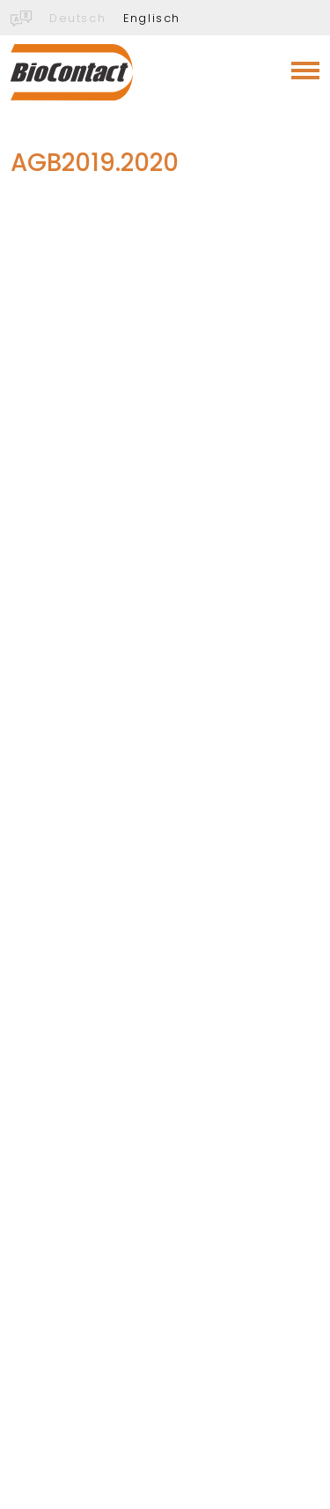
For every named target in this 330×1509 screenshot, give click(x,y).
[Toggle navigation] (305, 70)
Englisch (151, 18)
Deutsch (77, 18)
